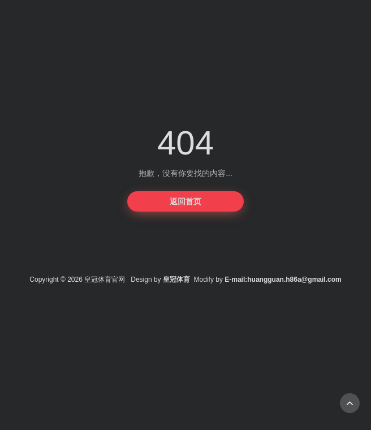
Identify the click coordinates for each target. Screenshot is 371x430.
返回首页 (185, 201)
